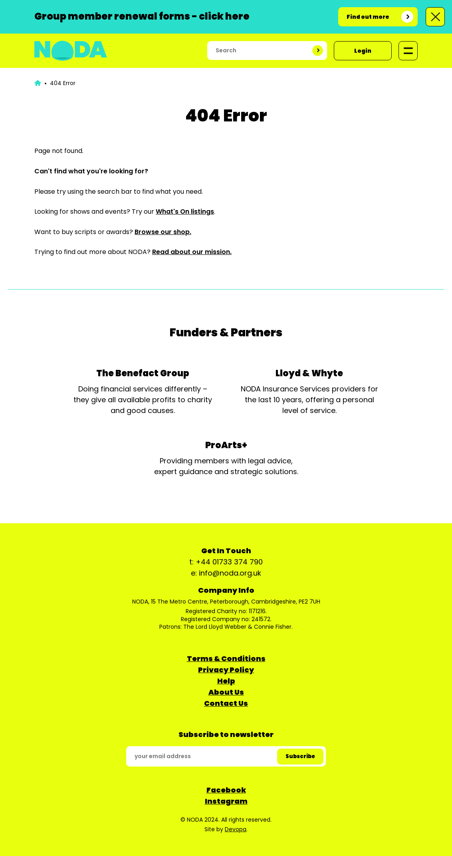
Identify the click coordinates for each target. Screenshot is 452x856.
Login (362, 51)
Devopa (235, 829)
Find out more (368, 17)
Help (226, 681)
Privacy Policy (226, 670)
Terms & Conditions (226, 658)
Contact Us (226, 703)
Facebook (226, 790)
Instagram (226, 801)
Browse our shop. (163, 231)
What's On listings (185, 211)
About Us (226, 692)
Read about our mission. (192, 251)
